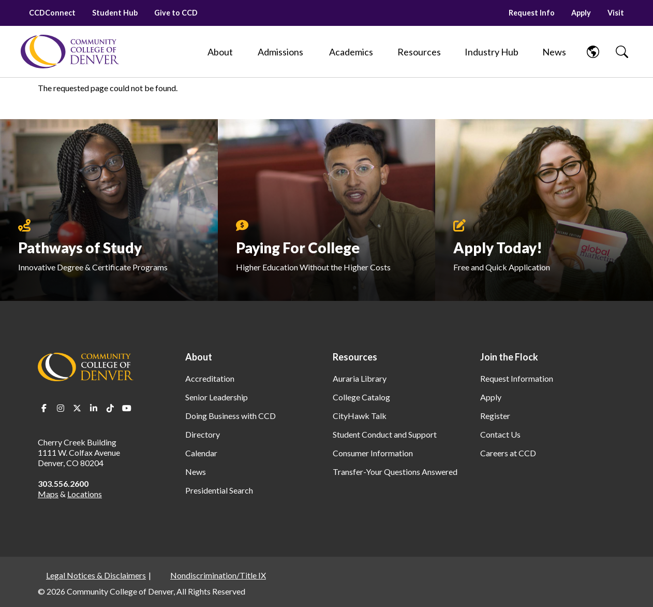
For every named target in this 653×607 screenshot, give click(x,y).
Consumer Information (373, 453)
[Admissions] (280, 52)
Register (495, 416)
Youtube (127, 408)
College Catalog (361, 397)
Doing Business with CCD (230, 416)
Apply (581, 12)
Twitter (77, 408)
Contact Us (500, 434)
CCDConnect (52, 12)
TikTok (110, 408)
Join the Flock (509, 357)
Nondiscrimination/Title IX (218, 575)
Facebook (44, 408)
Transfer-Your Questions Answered (395, 471)
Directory (202, 434)
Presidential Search (219, 490)
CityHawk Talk (360, 416)
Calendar (201, 453)
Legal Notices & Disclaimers (96, 575)
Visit (615, 12)
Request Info (532, 12)
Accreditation (209, 378)
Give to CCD (176, 12)
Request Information (516, 378)
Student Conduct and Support (385, 434)
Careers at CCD (508, 453)
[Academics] (351, 52)
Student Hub (115, 12)
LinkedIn (93, 408)
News (195, 471)
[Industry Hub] (492, 52)
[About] (219, 52)
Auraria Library (360, 378)
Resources (355, 357)
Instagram (60, 408)
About (198, 357)
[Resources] (419, 52)
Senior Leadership (216, 397)
